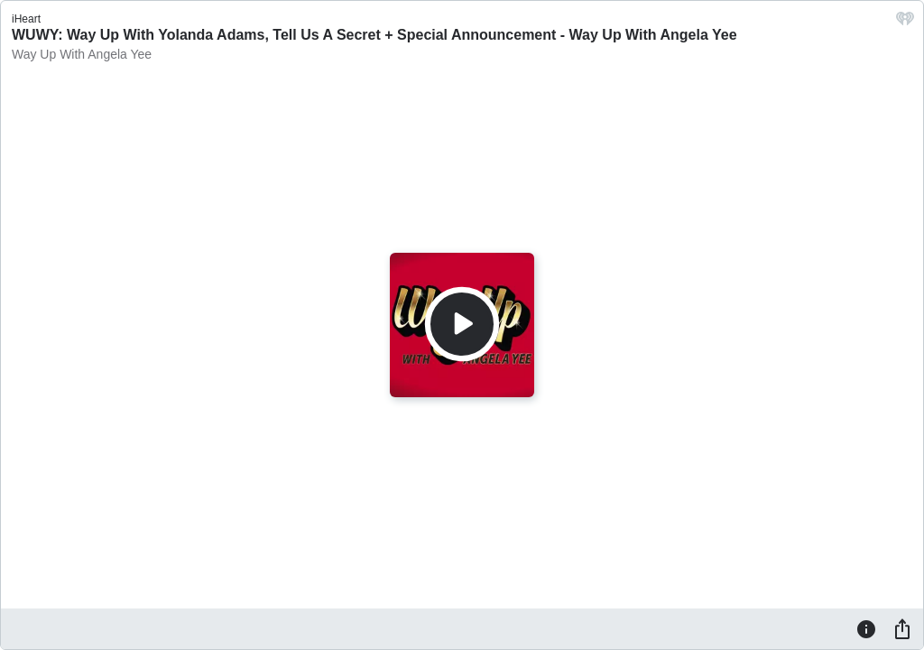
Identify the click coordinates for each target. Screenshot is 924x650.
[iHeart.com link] (905, 23)
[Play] (462, 324)
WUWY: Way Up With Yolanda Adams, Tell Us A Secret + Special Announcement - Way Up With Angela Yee (374, 34)
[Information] (866, 628)
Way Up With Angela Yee (82, 54)
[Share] (902, 628)
